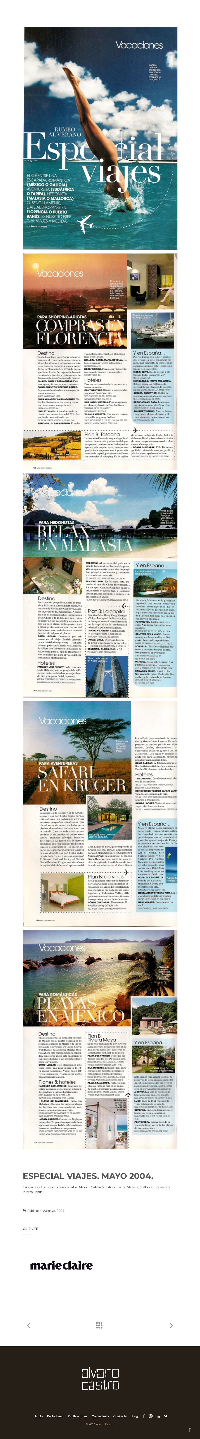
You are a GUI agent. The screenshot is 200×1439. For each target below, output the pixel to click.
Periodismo (55, 1416)
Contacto (120, 1416)
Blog (134, 1416)
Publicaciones (77, 1416)
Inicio (39, 1416)
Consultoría (100, 1416)
